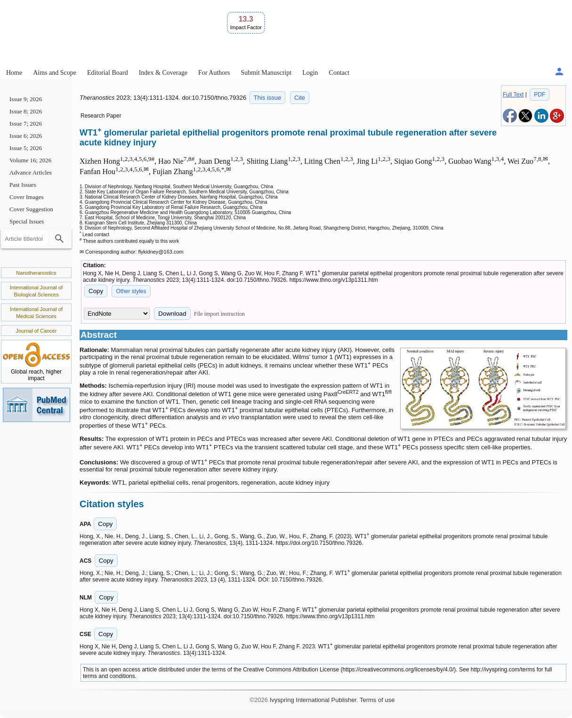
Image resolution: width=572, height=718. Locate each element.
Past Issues (22, 184)
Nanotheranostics (36, 273)
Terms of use (377, 699)
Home (14, 72)
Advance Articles (30, 172)
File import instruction (219, 314)
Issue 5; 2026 (25, 148)
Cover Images (26, 196)
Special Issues (26, 221)
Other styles (131, 291)
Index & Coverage (163, 72)
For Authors (214, 72)
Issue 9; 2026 (25, 99)
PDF (539, 94)
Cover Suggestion (31, 209)
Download (172, 313)
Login (310, 72)
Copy (96, 291)
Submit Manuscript (266, 72)
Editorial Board (107, 72)
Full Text (513, 94)
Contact (339, 72)
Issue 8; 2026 (25, 111)
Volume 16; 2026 (30, 160)
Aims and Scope (54, 72)
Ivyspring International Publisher (313, 699)
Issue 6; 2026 (25, 135)
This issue (268, 97)
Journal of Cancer (36, 331)
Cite (299, 97)
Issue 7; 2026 (25, 123)
